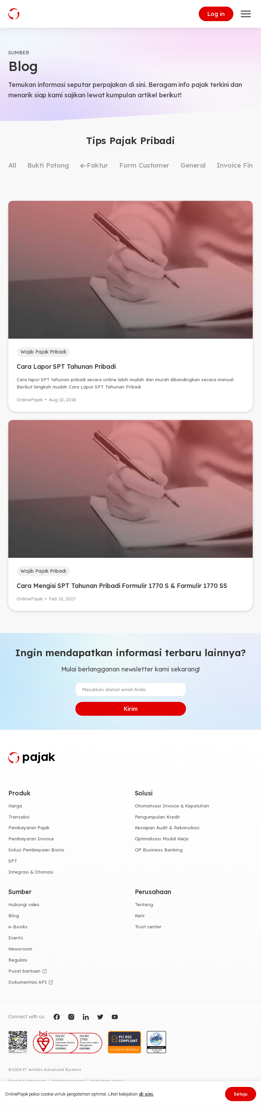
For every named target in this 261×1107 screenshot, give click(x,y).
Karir (140, 915)
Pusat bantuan (24, 971)
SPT (12, 861)
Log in (216, 13)
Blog (13, 915)
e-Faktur (94, 165)
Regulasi (17, 960)
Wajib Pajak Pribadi (43, 352)
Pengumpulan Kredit (157, 817)
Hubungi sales (23, 904)
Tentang (144, 904)
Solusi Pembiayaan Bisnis (36, 849)
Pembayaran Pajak (28, 827)
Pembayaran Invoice (31, 838)
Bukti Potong (48, 165)
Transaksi (18, 817)
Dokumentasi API (27, 982)
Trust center (148, 926)
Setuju (241, 1094)
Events (15, 937)
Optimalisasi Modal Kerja (162, 838)
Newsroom (20, 949)
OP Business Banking (159, 849)
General (193, 165)
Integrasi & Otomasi (30, 872)
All (12, 165)
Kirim (131, 708)
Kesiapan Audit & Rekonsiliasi (167, 827)
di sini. (146, 1094)
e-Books (18, 926)
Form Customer (144, 165)
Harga (15, 806)
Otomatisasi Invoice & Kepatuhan (172, 806)
